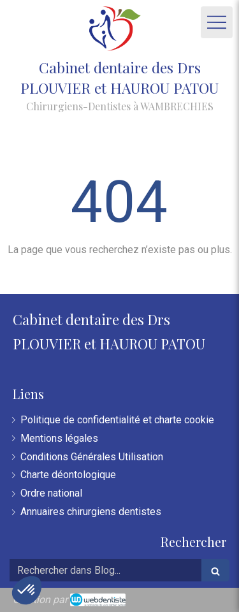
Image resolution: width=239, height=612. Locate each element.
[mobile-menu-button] (217, 22)
